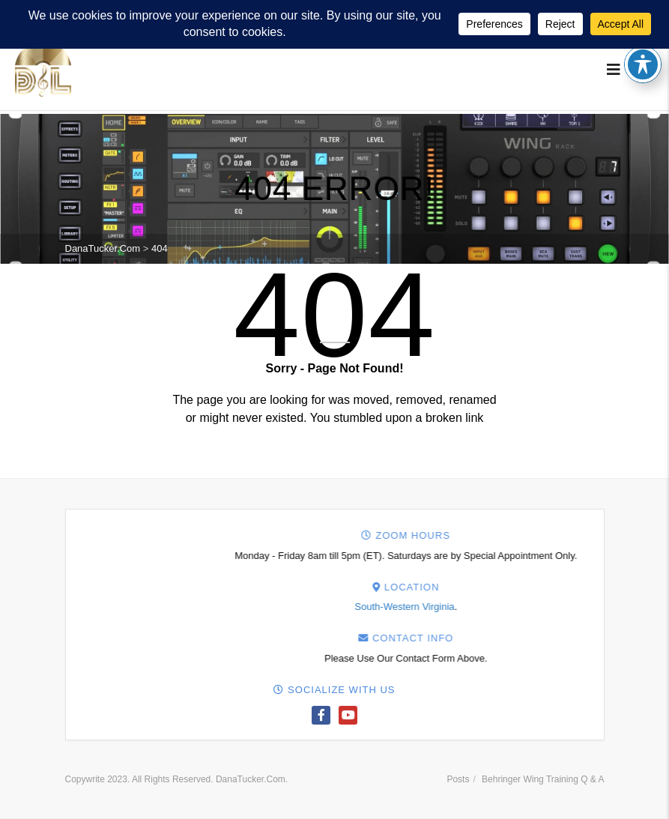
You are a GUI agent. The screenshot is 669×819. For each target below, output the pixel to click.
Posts (457, 779)
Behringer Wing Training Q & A (543, 779)
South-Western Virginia (611, 606)
